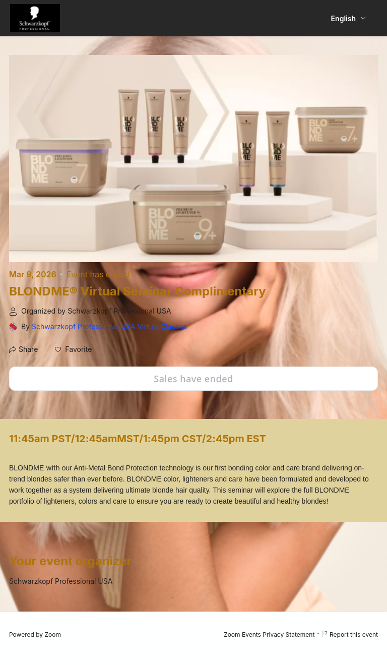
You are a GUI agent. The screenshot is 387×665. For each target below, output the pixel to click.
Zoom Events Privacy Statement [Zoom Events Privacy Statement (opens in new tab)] (269, 634)
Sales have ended (193, 379)
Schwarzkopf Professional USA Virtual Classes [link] (109, 326)
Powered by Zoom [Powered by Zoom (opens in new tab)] (35, 634)
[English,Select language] (349, 18)
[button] (73, 349)
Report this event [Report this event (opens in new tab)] (349, 634)
